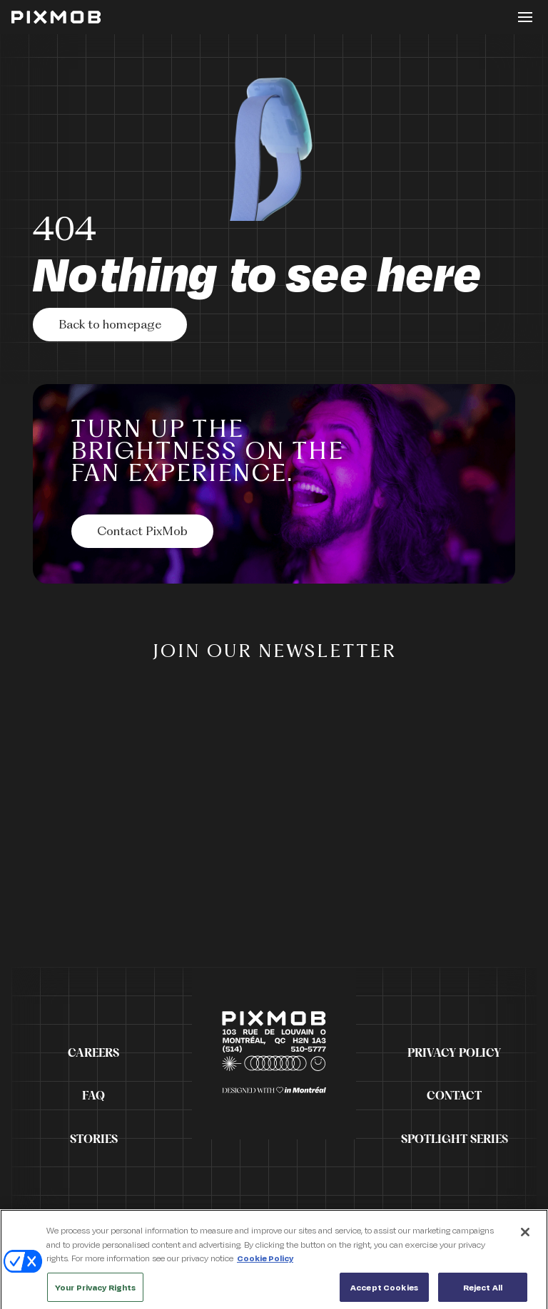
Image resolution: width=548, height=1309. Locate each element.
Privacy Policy (454, 1053)
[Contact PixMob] (142, 531)
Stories (94, 1139)
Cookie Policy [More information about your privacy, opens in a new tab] (265, 1262)
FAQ (93, 1096)
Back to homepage (110, 325)
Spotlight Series (454, 1139)
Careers (93, 1053)
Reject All (482, 1291)
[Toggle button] (525, 17)
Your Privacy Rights (95, 1291)
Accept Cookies (384, 1291)
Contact (454, 1096)
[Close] (525, 1236)
